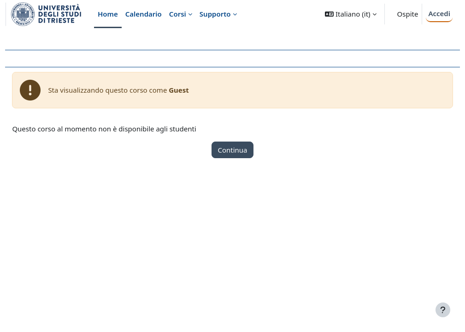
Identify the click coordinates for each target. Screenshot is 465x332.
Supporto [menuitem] (215, 13)
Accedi (439, 13)
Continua (232, 149)
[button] (350, 14)
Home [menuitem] (108, 13)
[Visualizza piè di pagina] (443, 309)
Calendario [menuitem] (143, 13)
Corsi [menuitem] (177, 13)
